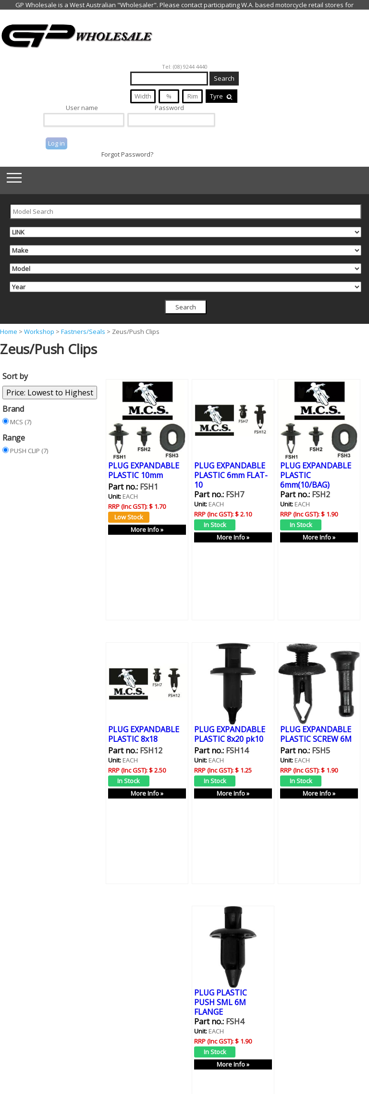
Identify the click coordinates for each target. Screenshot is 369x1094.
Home (8, 331)
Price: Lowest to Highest (49, 392)
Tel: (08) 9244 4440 (185, 66)
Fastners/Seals (83, 331)
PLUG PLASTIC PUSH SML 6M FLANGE (220, 975)
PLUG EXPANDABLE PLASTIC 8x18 (143, 720)
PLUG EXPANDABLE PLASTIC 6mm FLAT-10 (231, 475)
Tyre (221, 96)
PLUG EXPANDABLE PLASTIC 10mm (143, 470)
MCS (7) (20, 422)
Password (169, 107)
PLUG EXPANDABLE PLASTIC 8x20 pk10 (229, 720)
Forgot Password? (127, 154)
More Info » (147, 529)
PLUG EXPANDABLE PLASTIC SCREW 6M (316, 720)
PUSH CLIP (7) (29, 450)
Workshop (39, 331)
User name (82, 107)
